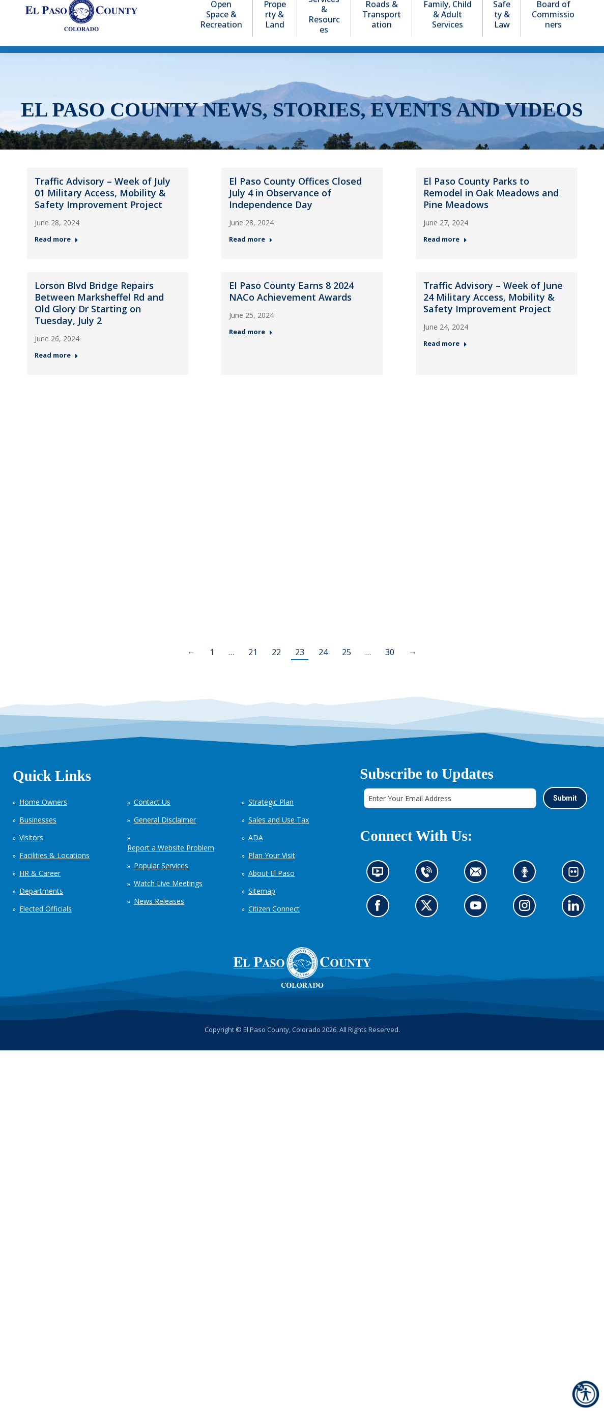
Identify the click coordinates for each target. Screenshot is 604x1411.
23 (299, 670)
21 (252, 670)
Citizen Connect (274, 927)
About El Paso (271, 891)
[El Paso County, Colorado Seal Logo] (302, 985)
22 (276, 670)
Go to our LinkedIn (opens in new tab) (576, 926)
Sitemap (261, 909)
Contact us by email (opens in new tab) (478, 893)
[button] (529, 9)
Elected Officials (45, 927)
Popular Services (161, 884)
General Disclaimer (165, 838)
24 (323, 670)
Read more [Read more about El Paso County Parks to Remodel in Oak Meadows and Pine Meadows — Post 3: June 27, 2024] (445, 257)
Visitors (31, 856)
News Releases (159, 919)
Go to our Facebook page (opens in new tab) (380, 926)
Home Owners (43, 820)
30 (389, 670)
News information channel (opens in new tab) (380, 893)
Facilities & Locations (54, 873)
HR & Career (40, 891)
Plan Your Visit (271, 873)
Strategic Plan (271, 820)
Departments (41, 909)
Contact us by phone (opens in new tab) (429, 893)
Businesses (37, 838)
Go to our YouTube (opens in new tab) (478, 926)
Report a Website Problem (170, 866)
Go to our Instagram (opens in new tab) (527, 926)
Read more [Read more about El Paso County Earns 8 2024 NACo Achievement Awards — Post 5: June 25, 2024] (251, 350)
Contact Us (152, 820)
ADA (255, 856)
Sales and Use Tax (278, 838)
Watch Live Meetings (168, 901)
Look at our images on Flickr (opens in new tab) (576, 893)
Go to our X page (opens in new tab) (429, 926)
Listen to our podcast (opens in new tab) (527, 893)
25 (346, 670)
